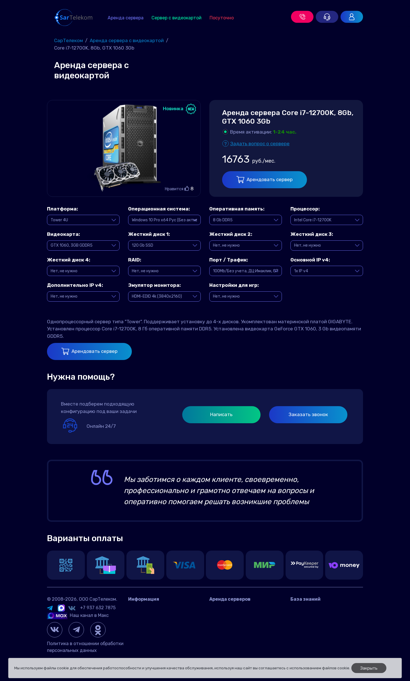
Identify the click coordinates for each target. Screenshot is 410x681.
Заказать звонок (308, 414)
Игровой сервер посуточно (239, 625)
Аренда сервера (126, 18)
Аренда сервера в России (237, 608)
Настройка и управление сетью (325, 642)
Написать (221, 414)
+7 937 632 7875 (98, 607)
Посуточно (222, 18)
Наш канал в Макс (78, 615)
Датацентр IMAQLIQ (150, 616)
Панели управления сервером (323, 634)
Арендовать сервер (264, 179)
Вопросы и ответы (310, 608)
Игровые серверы (309, 616)
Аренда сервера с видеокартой (244, 616)
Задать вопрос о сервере (260, 143)
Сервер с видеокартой (176, 18)
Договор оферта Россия (154, 625)
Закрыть (369, 668)
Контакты (139, 608)
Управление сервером (314, 625)
